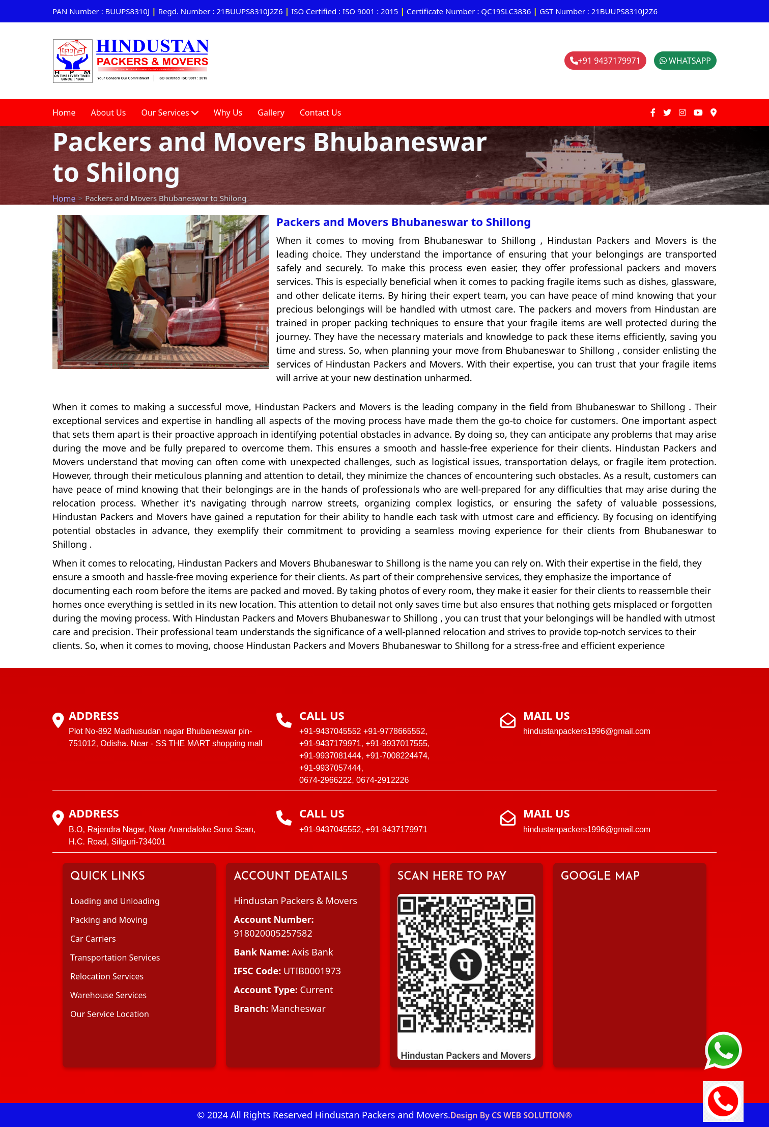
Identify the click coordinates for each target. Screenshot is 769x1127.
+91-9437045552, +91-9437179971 (363, 829)
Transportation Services (115, 957)
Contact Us (320, 112)
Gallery (271, 112)
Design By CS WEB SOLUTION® (511, 1115)
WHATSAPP (685, 60)
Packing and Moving (109, 919)
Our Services (169, 112)
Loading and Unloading (115, 901)
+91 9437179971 (605, 60)
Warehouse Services (108, 995)
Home (64, 112)
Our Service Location (109, 1014)
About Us (108, 112)
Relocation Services (107, 976)
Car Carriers (93, 938)
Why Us (228, 112)
